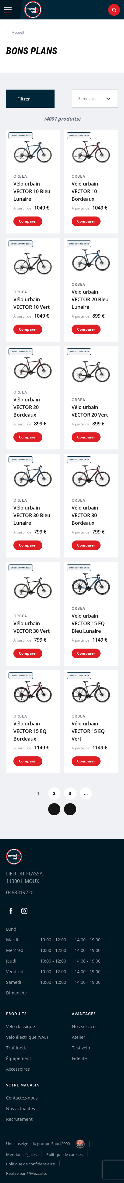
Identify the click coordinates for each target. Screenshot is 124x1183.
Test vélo (81, 1048)
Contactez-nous (22, 1098)
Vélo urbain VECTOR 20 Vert (90, 411)
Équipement (18, 1058)
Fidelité (79, 1058)
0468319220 (20, 892)
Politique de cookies (64, 1154)
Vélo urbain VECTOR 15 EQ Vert (88, 731)
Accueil (18, 32)
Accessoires (18, 1069)
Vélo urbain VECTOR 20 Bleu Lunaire (90, 299)
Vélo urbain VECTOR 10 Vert (31, 303)
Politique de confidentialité (30, 1164)
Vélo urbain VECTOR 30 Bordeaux (85, 515)
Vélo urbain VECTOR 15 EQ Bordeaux (30, 731)
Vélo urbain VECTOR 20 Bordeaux (26, 407)
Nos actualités (20, 1108)
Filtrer (23, 99)
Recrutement (19, 1119)
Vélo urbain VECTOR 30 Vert (31, 627)
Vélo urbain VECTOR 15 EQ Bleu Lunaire (88, 623)
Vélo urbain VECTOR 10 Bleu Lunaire (31, 191)
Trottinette (17, 1048)
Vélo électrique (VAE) (27, 1037)
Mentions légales (21, 1154)
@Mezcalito (37, 1173)
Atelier (78, 1037)
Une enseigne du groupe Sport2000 (45, 1144)
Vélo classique (20, 1026)
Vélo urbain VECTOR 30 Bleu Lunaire (31, 515)
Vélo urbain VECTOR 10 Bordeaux (85, 191)
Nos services (84, 1026)
